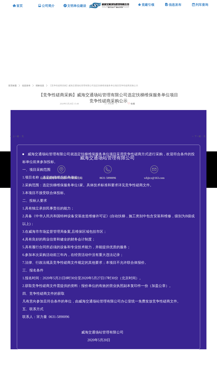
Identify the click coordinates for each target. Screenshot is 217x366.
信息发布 (26, 85)
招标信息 (40, 85)
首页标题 (12, 85)
